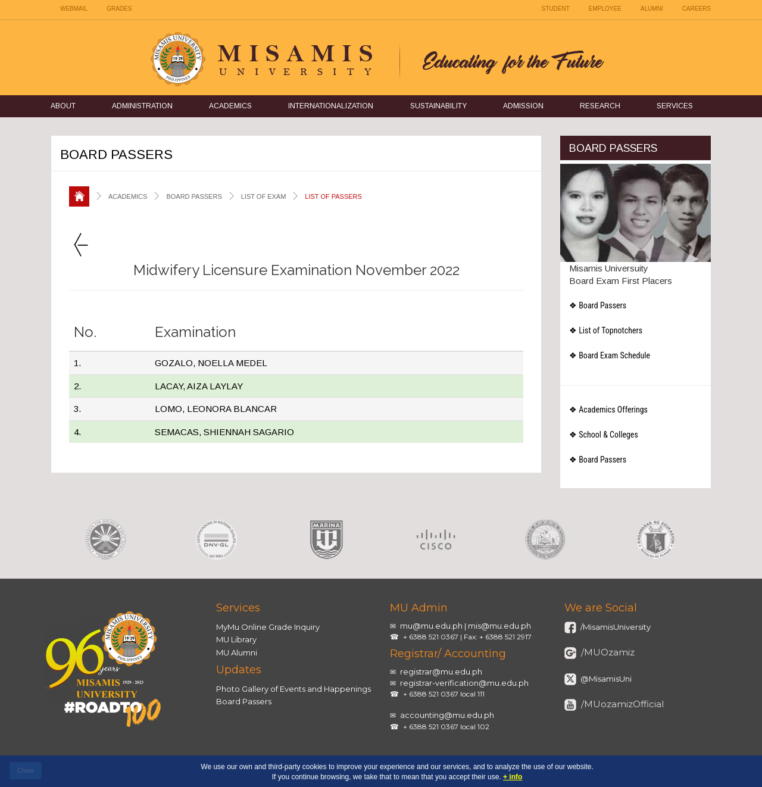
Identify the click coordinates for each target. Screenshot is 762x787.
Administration (142, 106)
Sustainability (438, 106)
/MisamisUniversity (615, 627)
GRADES (119, 8)
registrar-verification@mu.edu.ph (464, 683)
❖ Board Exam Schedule (609, 355)
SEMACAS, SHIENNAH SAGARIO (224, 432)
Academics (230, 106)
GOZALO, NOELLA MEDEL (211, 363)
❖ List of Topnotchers (605, 330)
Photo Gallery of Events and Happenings (293, 689)
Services (675, 106)
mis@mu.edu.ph (499, 625)
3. (77, 409)
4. (77, 432)
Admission (523, 106)
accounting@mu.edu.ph (447, 715)
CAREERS (696, 8)
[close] (26, 771)
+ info (512, 777)
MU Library (236, 639)
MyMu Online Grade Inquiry (268, 627)
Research (600, 106)
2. (77, 386)
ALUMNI (652, 8)
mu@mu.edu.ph (431, 625)
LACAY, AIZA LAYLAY (199, 386)
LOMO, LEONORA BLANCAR (216, 409)
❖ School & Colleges (603, 434)
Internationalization (330, 106)
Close (25, 770)
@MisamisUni (605, 678)
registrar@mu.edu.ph (441, 671)
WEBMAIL (74, 8)
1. (77, 363)
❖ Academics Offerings (608, 409)
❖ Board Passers (597, 305)
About (63, 106)
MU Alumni (236, 652)
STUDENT (556, 8)
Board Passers (243, 701)
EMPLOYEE (605, 8)
